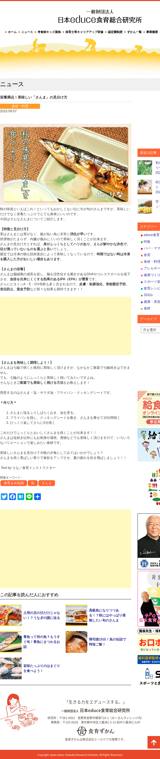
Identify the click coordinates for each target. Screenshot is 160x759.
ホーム (12, 32)
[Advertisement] (65, 326)
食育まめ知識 (14, 483)
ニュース (27, 32)
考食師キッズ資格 (49, 32)
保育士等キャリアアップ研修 (84, 32)
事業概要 (152, 32)
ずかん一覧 (134, 32)
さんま (47, 483)
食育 (147, 255)
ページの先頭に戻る (154, 742)
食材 (147, 308)
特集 (147, 241)
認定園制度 (115, 32)
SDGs (148, 295)
